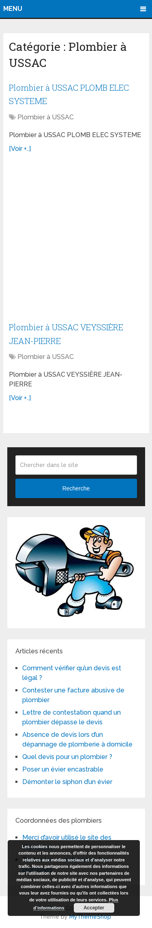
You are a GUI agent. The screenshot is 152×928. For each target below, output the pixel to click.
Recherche (76, 488)
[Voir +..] (20, 148)
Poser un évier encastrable (62, 769)
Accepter (93, 908)
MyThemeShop (90, 916)
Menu (12, 9)
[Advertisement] (76, 241)
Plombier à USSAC (45, 117)
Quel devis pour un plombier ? (67, 757)
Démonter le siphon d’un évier (67, 782)
